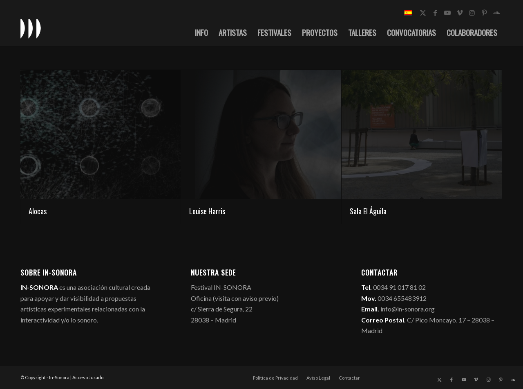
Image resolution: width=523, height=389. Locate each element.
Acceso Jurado (87, 377)
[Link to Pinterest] (484, 13)
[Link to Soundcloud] (496, 13)
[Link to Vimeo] (460, 13)
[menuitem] (201, 32)
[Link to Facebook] (435, 13)
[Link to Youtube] (447, 13)
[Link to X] (423, 13)
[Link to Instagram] (472, 13)
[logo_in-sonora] (30, 28)
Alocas (38, 211)
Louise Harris (207, 211)
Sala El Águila (368, 211)
